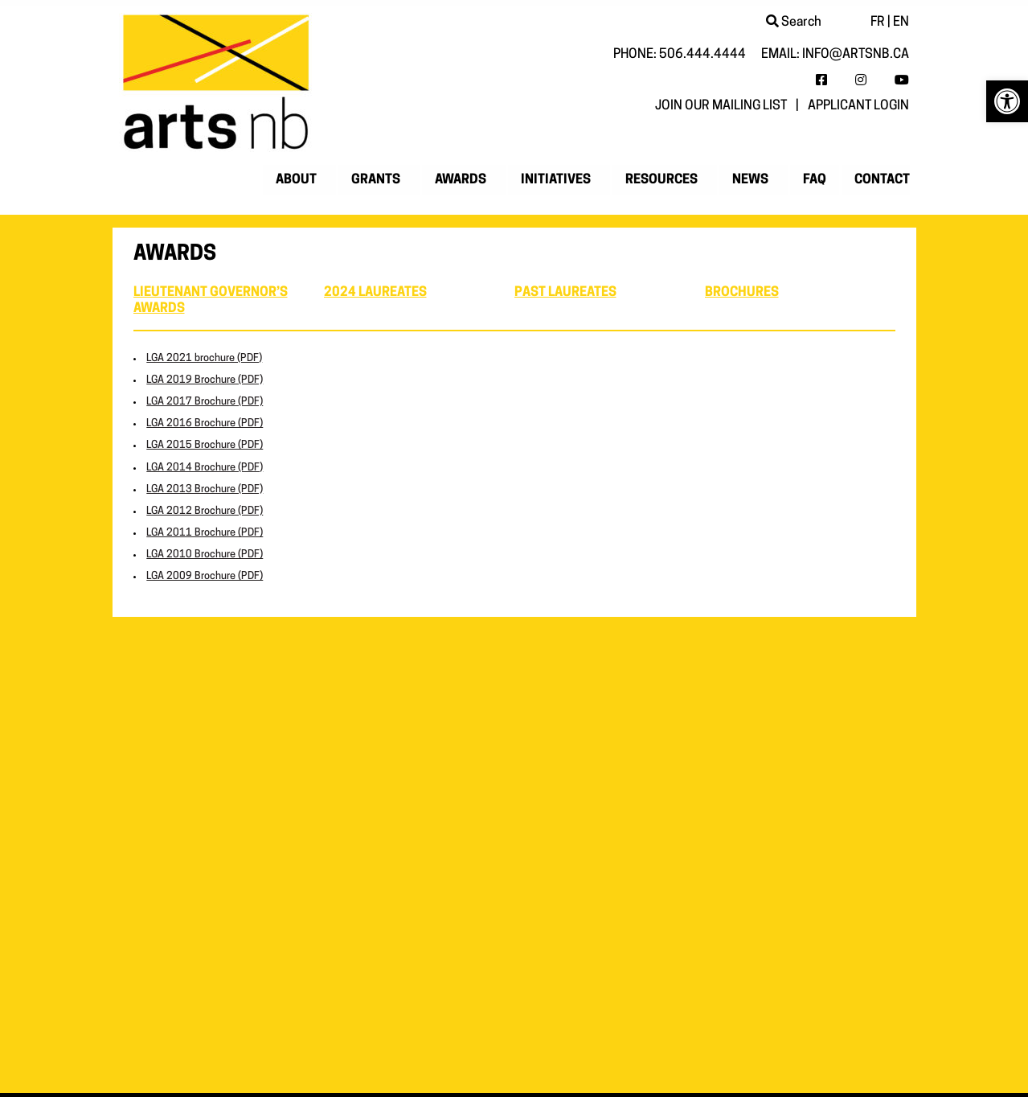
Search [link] (793, 22)
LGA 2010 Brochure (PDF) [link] (204, 554)
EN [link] (901, 22)
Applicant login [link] (858, 106)
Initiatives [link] (556, 180)
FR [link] (877, 22)
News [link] (750, 180)
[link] (1007, 101)
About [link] (296, 180)
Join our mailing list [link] (721, 106)
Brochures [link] (742, 292)
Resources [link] (661, 180)
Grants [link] (375, 180)
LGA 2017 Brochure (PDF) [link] (204, 401)
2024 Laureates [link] (375, 292)
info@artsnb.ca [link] (855, 54)
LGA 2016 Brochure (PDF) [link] (204, 423)
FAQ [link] (814, 180)
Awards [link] (460, 180)
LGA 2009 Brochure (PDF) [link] (204, 576)
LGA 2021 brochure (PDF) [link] (204, 358)
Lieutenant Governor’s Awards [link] (210, 300)
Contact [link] (882, 180)
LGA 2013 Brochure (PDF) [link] (204, 489)
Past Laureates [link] (565, 292)
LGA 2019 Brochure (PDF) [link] (204, 380)
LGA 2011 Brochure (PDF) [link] (204, 533)
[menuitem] (299, 180)
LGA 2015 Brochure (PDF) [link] (204, 445)
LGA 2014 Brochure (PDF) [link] (204, 467)
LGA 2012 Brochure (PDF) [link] (204, 511)
